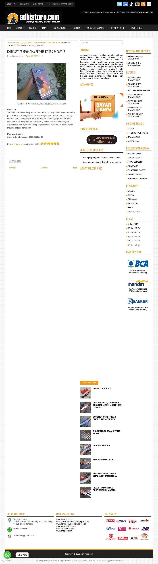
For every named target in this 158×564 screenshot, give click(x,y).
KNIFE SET (28, 42)
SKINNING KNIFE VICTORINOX (135, 57)
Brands (21, 27)
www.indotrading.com (66, 526)
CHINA (131, 195)
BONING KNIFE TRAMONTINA (134, 64)
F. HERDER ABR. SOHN (138, 133)
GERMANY (132, 199)
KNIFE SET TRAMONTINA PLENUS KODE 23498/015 (36, 51)
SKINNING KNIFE (135, 174)
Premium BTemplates (91, 561)
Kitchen (79, 27)
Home (9, 28)
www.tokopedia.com (65, 528)
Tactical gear (139, 27)
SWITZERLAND (134, 211)
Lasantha (77, 561)
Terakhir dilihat (89, 383)
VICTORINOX (133, 141)
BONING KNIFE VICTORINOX (134, 85)
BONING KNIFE (134, 153)
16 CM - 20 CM (134, 232)
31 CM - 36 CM (134, 245)
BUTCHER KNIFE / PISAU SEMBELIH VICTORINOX (104, 418)
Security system (120, 27)
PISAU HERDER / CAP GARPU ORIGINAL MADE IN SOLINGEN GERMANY (107, 405)
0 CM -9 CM (133, 224)
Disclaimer (24, 4)
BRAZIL (18, 42)
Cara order (38, 4)
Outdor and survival (97, 27)
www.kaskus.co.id (64, 519)
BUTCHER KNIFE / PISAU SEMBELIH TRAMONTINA (105, 474)
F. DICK (131, 129)
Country (34, 27)
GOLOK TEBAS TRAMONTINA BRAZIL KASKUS (101, 58)
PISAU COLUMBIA (101, 445)
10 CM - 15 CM (134, 228)
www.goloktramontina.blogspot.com (72, 521)
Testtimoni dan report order (60, 4)
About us (11, 4)
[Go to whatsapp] (7, 555)
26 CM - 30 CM (134, 240)
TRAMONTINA (54, 42)
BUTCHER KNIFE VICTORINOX (135, 102)
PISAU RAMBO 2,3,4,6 (103, 459)
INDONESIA (133, 203)
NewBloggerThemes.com (112, 561)
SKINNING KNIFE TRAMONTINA (135, 108)
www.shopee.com (64, 531)
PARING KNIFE (40, 42)
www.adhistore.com (89, 55)
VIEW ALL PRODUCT (102, 388)
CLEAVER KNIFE (135, 158)
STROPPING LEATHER (137, 178)
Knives (47, 27)
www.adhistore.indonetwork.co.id (71, 524)
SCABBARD (133, 166)
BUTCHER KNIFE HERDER (139, 90)
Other (11, 33)
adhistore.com (18, 144)
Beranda (44, 168)
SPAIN (130, 207)
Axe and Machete (62, 27)
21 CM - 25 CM (134, 236)
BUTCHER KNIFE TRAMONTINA (135, 96)
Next (75, 168)
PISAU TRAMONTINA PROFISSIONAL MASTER (104, 489)
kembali (12, 168)
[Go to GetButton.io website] (7, 561)
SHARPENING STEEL (137, 170)
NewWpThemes (50, 561)
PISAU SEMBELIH (135, 162)
